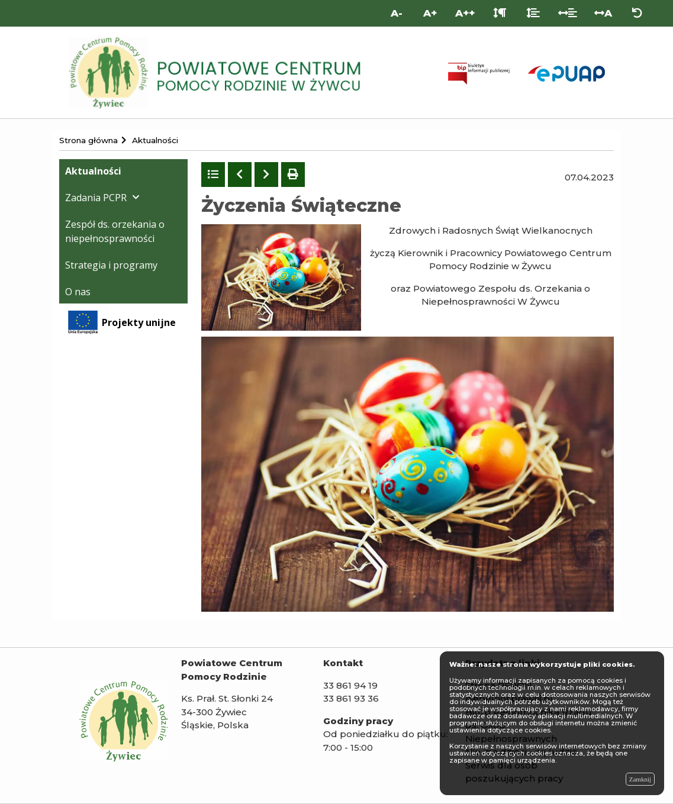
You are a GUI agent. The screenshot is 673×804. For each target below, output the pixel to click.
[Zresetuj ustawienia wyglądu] (637, 13)
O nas (78, 291)
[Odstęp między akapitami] (500, 13)
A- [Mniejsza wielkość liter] (396, 13)
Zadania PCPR (96, 197)
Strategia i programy (111, 265)
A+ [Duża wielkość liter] (430, 13)
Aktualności (93, 170)
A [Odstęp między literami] (603, 13)
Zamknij (640, 779)
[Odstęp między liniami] (533, 13)
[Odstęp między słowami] (567, 13)
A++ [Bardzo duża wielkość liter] (465, 13)
